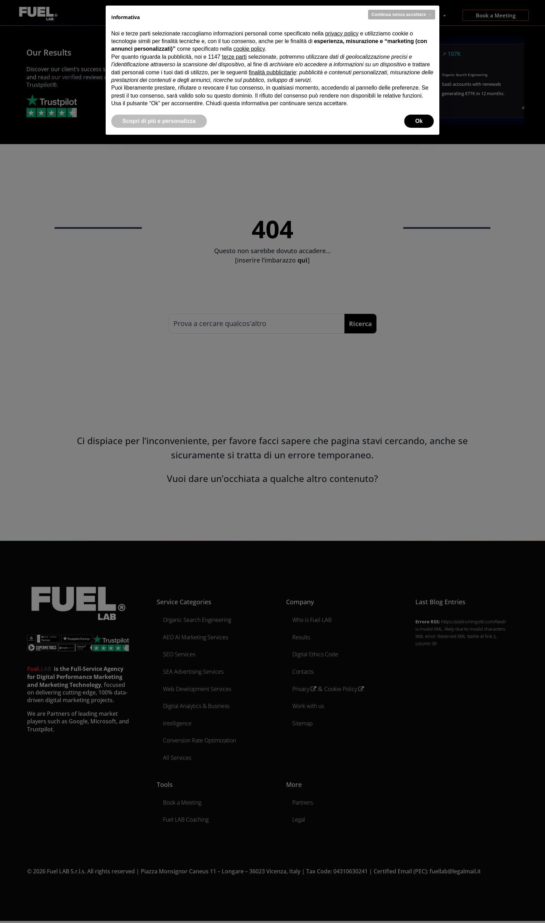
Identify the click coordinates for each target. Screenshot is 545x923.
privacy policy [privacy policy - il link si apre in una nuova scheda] (341, 33)
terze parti (234, 57)
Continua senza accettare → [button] (402, 14)
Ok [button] (419, 121)
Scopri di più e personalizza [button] (159, 121)
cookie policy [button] (249, 49)
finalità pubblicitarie (272, 72)
